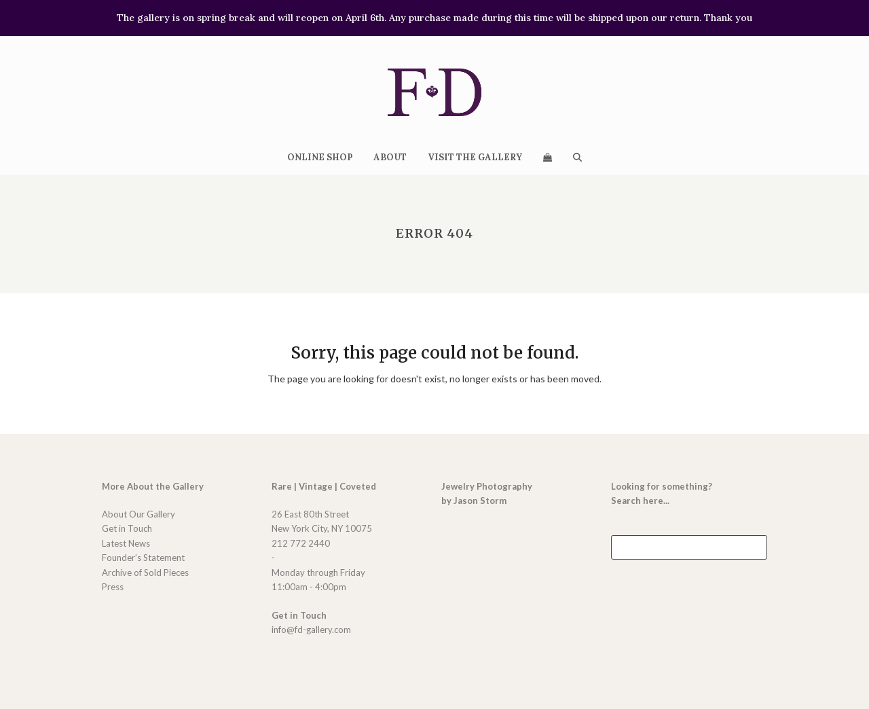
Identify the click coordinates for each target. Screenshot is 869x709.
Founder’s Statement (143, 557)
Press (113, 586)
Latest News (126, 543)
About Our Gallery (138, 514)
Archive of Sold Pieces (145, 572)
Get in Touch (127, 528)
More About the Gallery (153, 486)
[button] (547, 157)
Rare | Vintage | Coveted (324, 486)
